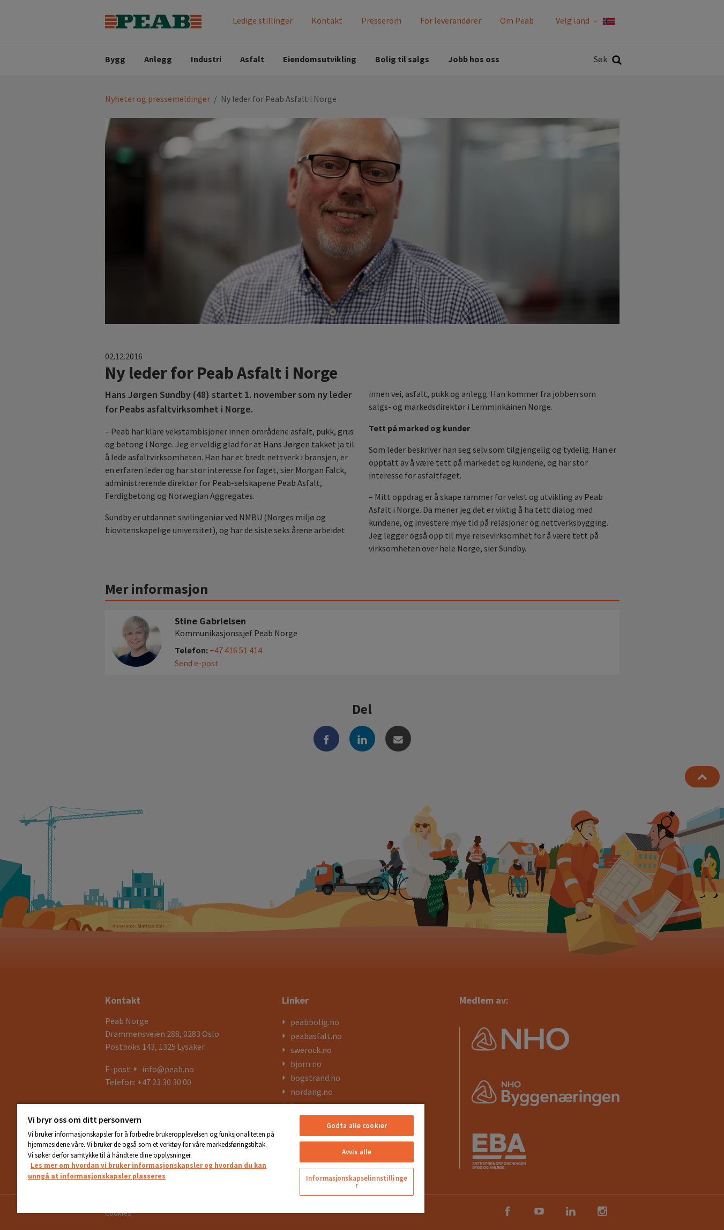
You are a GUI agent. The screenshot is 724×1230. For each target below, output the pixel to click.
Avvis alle (356, 1152)
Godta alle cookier (356, 1125)
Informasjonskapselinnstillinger (356, 1182)
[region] (220, 1158)
